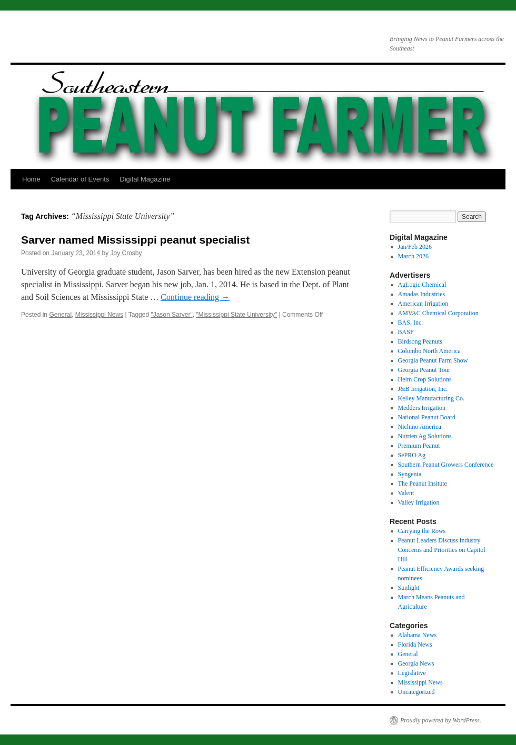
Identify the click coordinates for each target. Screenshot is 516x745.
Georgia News (416, 663)
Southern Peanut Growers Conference (446, 464)
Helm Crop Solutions (425, 379)
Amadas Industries (421, 294)
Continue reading (195, 297)
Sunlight (409, 587)
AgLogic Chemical (422, 284)
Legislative (412, 673)
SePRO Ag (411, 455)
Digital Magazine (145, 179)
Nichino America (419, 426)
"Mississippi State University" (236, 314)
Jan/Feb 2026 (415, 246)
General (60, 314)
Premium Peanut (419, 445)
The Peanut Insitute (422, 483)
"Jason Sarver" (171, 314)
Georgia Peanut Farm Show (433, 360)
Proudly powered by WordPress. (440, 720)
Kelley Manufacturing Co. (431, 398)
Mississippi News (99, 314)
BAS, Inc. (410, 322)
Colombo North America (429, 351)
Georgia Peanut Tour (424, 370)
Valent (406, 493)
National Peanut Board (426, 417)
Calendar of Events (80, 179)
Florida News (415, 644)
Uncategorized (416, 692)
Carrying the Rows (422, 531)
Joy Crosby (126, 253)
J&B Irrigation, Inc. (423, 388)
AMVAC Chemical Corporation (438, 313)
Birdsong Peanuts (420, 341)
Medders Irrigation (421, 407)
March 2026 (413, 256)
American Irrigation (423, 303)
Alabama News (417, 635)
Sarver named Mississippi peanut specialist (135, 240)
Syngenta (410, 474)
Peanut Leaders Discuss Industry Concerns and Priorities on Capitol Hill (441, 550)
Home (31, 179)
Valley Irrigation (419, 502)
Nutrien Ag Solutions (425, 436)
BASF (406, 332)
